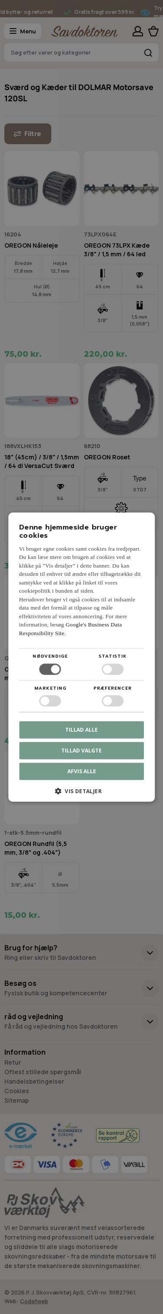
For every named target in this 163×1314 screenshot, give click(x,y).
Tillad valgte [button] (81, 750)
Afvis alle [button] (81, 771)
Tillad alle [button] (81, 729)
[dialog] (81, 657)
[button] (81, 794)
